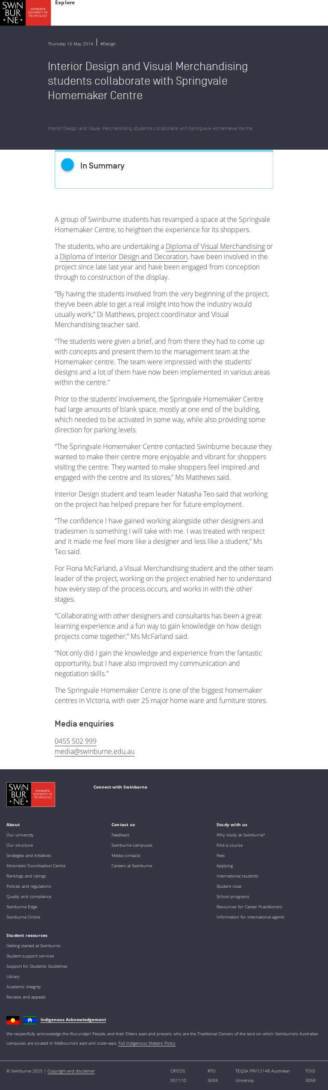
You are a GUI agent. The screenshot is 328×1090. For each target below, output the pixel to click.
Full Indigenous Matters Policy (147, 1043)
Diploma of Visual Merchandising (215, 246)
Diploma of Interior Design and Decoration (123, 256)
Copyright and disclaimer (71, 1071)
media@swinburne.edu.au (95, 751)
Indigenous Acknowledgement (73, 1019)
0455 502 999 (76, 741)
